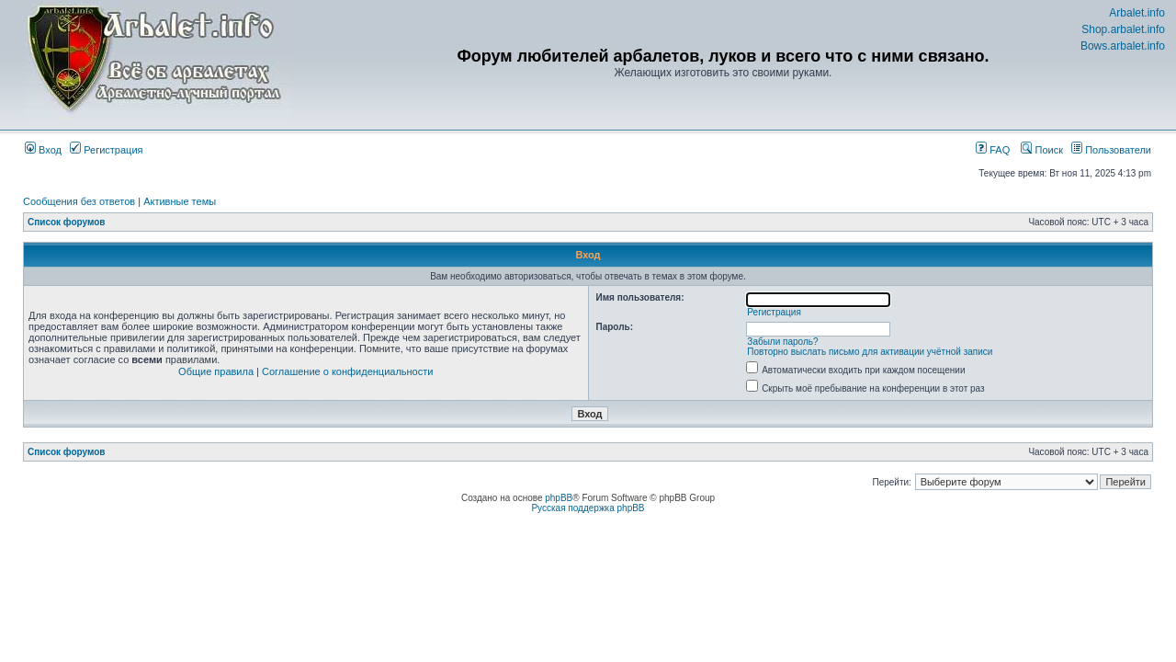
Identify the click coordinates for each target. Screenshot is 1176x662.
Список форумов (67, 222)
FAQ (993, 149)
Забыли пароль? (782, 342)
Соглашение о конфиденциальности (347, 371)
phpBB (558, 498)
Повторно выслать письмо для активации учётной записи (869, 352)
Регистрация (106, 149)
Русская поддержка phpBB (587, 508)
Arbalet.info (1137, 12)
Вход (43, 149)
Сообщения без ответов (79, 201)
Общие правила (216, 371)
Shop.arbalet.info (1123, 29)
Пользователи (1111, 149)
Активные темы (179, 201)
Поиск (1042, 149)
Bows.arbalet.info (1122, 46)
